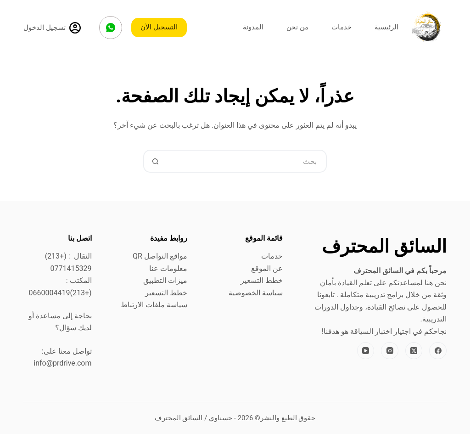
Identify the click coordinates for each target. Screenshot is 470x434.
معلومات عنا (168, 268)
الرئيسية (386, 27)
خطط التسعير (262, 280)
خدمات (341, 27)
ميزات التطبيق (165, 280)
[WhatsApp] (110, 27)
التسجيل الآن (159, 27)
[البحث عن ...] (246, 161)
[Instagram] (389, 351)
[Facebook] (438, 351)
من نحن (297, 27)
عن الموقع (267, 268)
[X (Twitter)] (414, 351)
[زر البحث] (154, 161)
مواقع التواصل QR (160, 256)
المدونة (253, 27)
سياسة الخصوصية (256, 292)
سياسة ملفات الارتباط (154, 304)
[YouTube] (366, 351)
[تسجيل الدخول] (52, 28)
